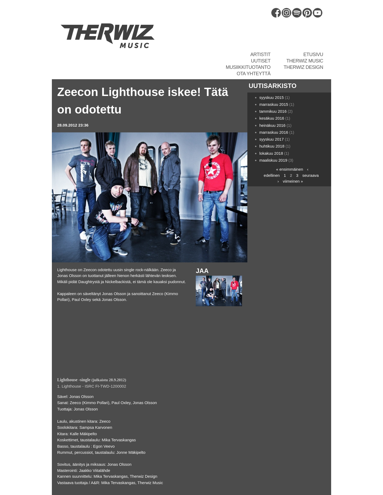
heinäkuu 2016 (272, 125)
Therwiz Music (304, 61)
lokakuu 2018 (271, 153)
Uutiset (260, 61)
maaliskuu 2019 (273, 160)
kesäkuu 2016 (271, 118)
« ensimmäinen (289, 169)
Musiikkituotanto (248, 67)
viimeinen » (293, 181)
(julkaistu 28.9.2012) (91, 380)
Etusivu (313, 54)
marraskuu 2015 (273, 104)
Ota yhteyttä (253, 73)
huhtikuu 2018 (271, 146)
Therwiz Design (303, 67)
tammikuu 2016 (273, 111)
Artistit (260, 54)
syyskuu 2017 (271, 139)
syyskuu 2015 (271, 97)
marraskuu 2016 (273, 132)
